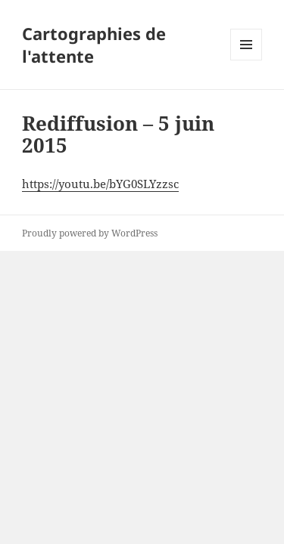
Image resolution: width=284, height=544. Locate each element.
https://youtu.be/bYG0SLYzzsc (100, 183)
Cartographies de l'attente (94, 44)
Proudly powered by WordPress (90, 233)
